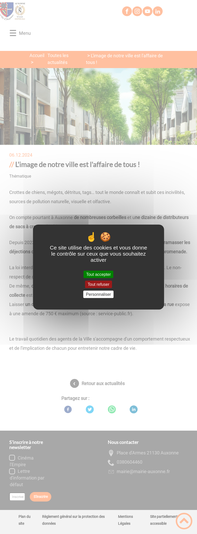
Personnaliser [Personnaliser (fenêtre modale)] (98, 294)
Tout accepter (98, 274)
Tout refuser (98, 284)
